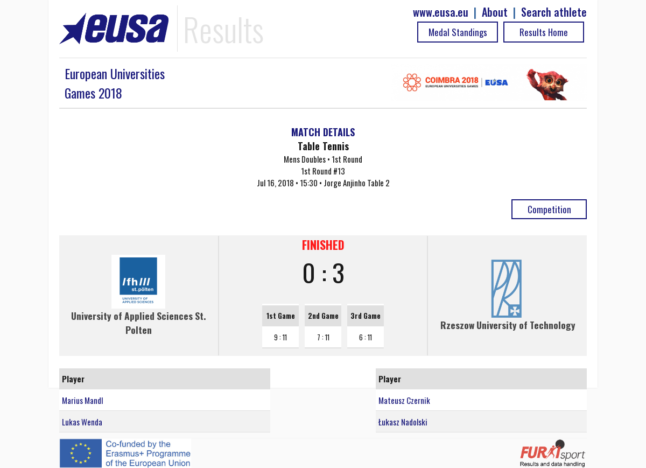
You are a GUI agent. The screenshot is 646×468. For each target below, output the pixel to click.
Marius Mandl (82, 400)
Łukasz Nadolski (402, 422)
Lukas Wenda (82, 422)
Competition (549, 209)
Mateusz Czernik (404, 400)
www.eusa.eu (440, 12)
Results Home (543, 32)
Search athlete (554, 12)
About (495, 12)
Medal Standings (458, 32)
